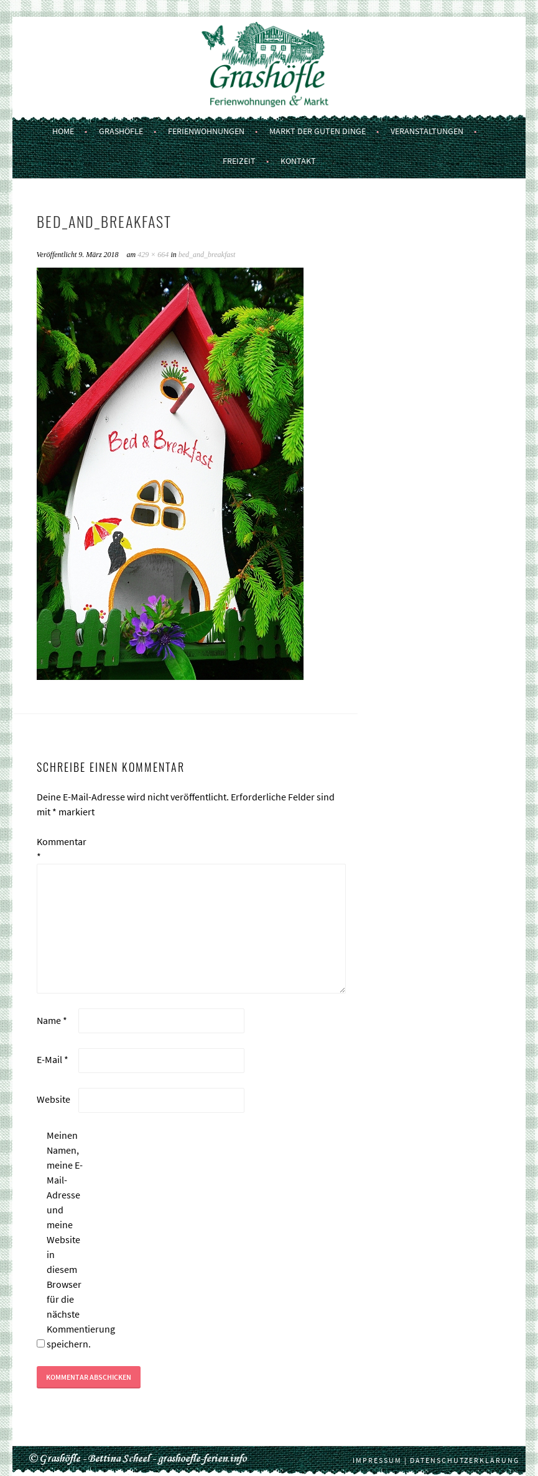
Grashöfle (121, 131)
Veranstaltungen (427, 131)
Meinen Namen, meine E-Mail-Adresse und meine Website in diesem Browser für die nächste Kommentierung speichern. (66, 1239)
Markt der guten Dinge (317, 131)
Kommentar (57, 849)
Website (53, 1099)
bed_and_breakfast (207, 254)
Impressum (377, 1460)
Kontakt (298, 160)
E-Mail (52, 1059)
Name (52, 1020)
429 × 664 (153, 254)
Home (63, 131)
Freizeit (239, 160)
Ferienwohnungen (206, 131)
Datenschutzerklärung (464, 1460)
